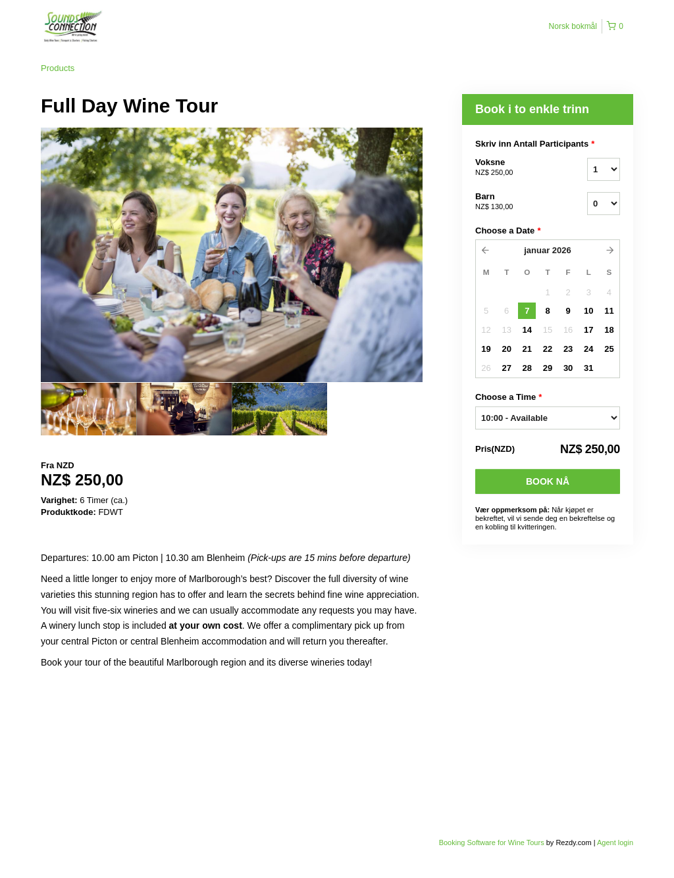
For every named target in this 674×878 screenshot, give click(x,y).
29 (547, 368)
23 (568, 349)
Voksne (514, 167)
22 (547, 349)
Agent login (615, 842)
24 (588, 349)
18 (608, 330)
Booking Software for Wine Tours (492, 842)
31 (588, 368)
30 (568, 368)
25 (608, 349)
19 (485, 349)
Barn (514, 201)
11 (608, 311)
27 (506, 368)
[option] (88, 409)
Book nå (547, 481)
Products (57, 68)
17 (588, 330)
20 (506, 349)
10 (588, 311)
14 (527, 330)
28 (527, 368)
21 (527, 349)
